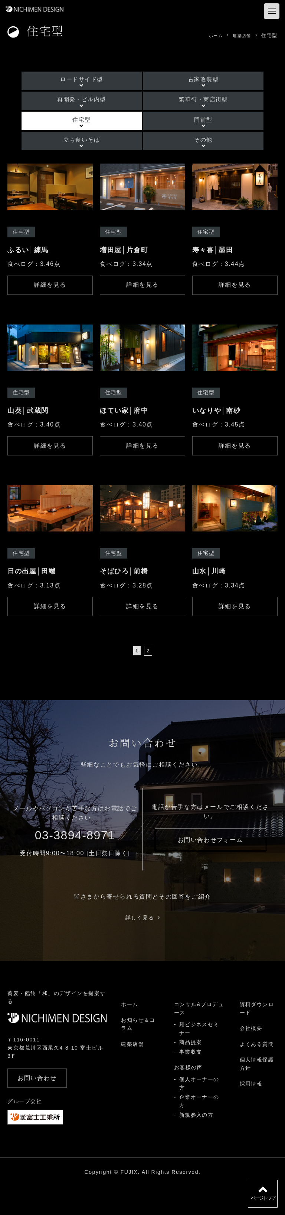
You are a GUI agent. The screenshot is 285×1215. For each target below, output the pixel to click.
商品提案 (190, 1071)
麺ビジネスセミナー (199, 1058)
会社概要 (250, 1057)
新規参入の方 (196, 1144)
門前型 (194, 130)
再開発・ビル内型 (90, 104)
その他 (194, 155)
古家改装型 (194, 78)
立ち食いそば (91, 155)
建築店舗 (132, 1073)
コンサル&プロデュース (199, 1037)
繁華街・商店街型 (194, 104)
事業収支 (190, 1081)
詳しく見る (143, 946)
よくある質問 (256, 1073)
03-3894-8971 (75, 864)
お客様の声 (188, 1096)
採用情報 (250, 1113)
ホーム (129, 1033)
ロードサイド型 (90, 78)
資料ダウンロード (256, 1037)
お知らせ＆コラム (138, 1053)
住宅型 (91, 130)
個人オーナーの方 (199, 1112)
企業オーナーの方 (199, 1130)
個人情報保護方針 (256, 1093)
